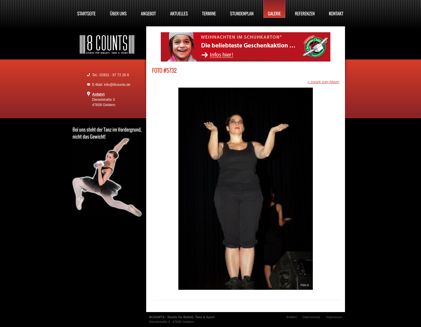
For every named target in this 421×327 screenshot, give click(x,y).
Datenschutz (311, 317)
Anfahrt (98, 94)
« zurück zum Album (323, 82)
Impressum (334, 317)
